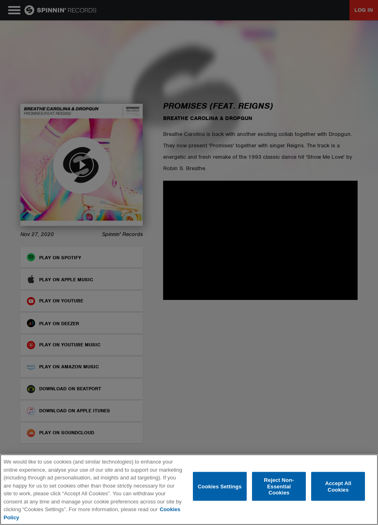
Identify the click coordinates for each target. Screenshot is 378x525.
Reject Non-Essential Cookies (279, 486)
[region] (189, 489)
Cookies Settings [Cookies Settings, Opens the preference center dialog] (220, 486)
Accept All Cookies (338, 486)
